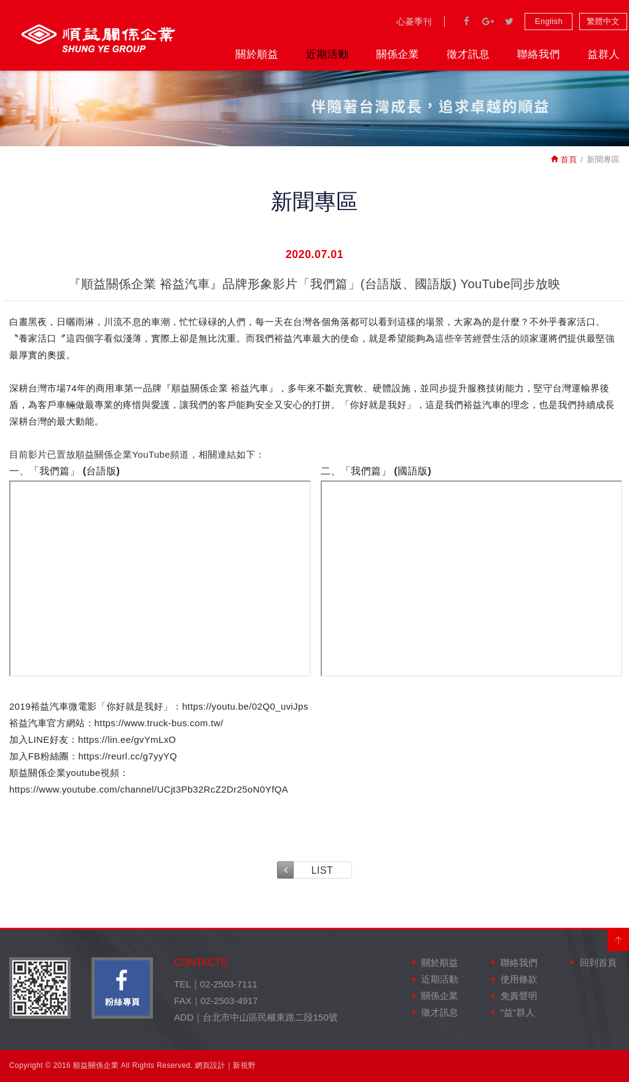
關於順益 (256, 54)
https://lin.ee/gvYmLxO (127, 739)
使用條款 (519, 979)
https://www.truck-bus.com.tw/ (159, 723)
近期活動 (327, 54)
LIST (322, 870)
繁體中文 (603, 21)
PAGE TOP (618, 940)
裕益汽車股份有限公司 (98, 38)
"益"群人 (518, 1012)
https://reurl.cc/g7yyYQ (127, 756)
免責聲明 (519, 995)
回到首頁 (598, 962)
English (549, 21)
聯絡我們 (538, 54)
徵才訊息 (468, 54)
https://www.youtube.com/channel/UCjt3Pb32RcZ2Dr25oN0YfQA (148, 789)
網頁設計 (210, 1065)
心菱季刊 (414, 21)
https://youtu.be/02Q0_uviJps (245, 706)
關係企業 (397, 54)
